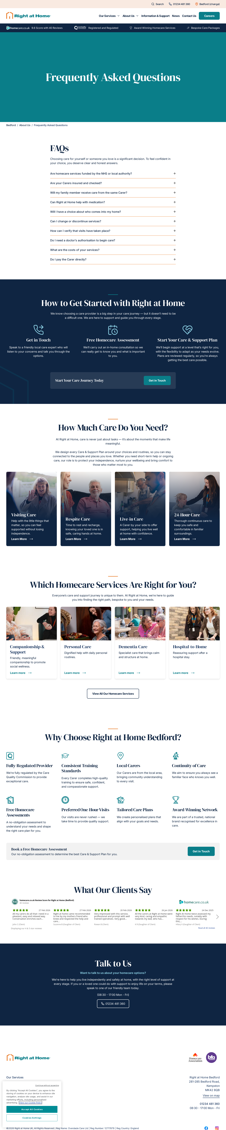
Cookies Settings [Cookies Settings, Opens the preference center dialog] (31, 1118)
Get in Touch (157, 380)
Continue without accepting (47, 1085)
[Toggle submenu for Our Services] (118, 16)
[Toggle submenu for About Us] (137, 16)
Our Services (107, 16)
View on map (211, 1095)
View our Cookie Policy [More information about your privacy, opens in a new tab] (30, 1102)
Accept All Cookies (32, 1109)
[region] (32, 1104)
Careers (209, 16)
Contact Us (189, 16)
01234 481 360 (113, 1003)
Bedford (11, 125)
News (176, 16)
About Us (129, 16)
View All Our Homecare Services (113, 693)
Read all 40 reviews (206, 928)
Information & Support (155, 16)
